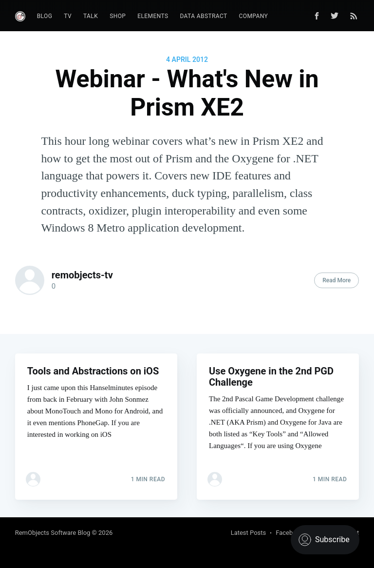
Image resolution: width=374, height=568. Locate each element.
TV (68, 16)
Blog (45, 16)
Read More (336, 280)
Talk (90, 16)
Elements (152, 16)
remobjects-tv (82, 275)
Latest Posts (248, 532)
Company (253, 16)
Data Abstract (203, 16)
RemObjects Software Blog (53, 532)
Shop (118, 16)
